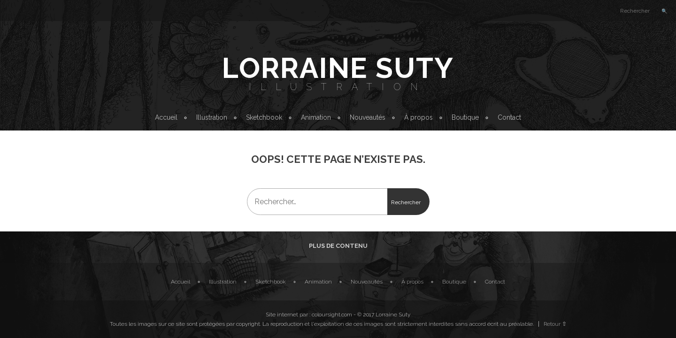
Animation (316, 117)
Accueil (166, 117)
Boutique (465, 117)
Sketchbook (264, 117)
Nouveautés (367, 117)
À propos (418, 117)
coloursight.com (332, 314)
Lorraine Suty (338, 68)
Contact (509, 117)
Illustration (338, 86)
